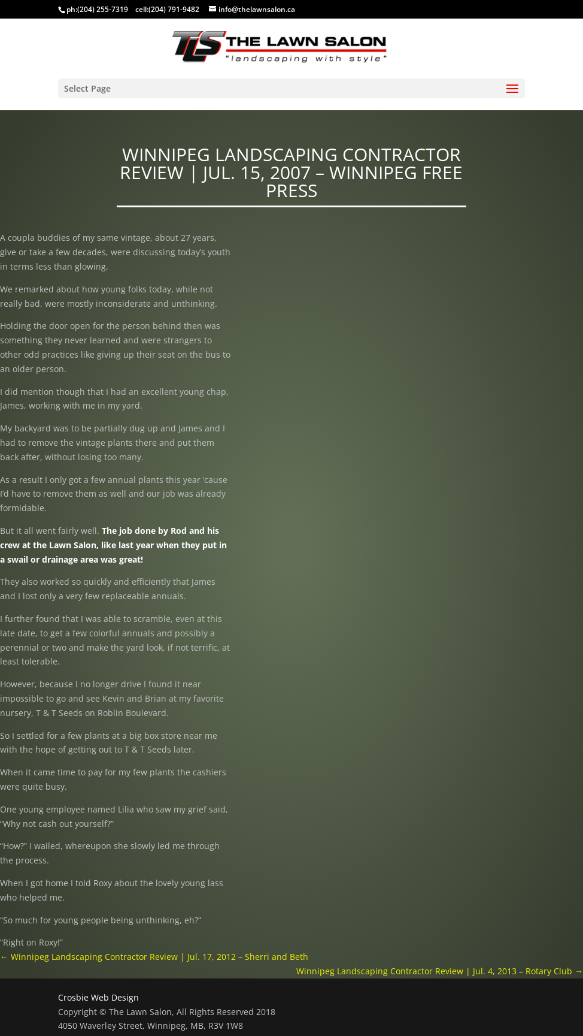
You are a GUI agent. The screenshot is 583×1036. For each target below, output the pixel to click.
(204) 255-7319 (102, 9)
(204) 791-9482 (173, 9)
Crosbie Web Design (98, 997)
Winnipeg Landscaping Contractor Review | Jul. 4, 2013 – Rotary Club (439, 971)
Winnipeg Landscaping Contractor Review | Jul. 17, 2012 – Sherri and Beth (154, 956)
